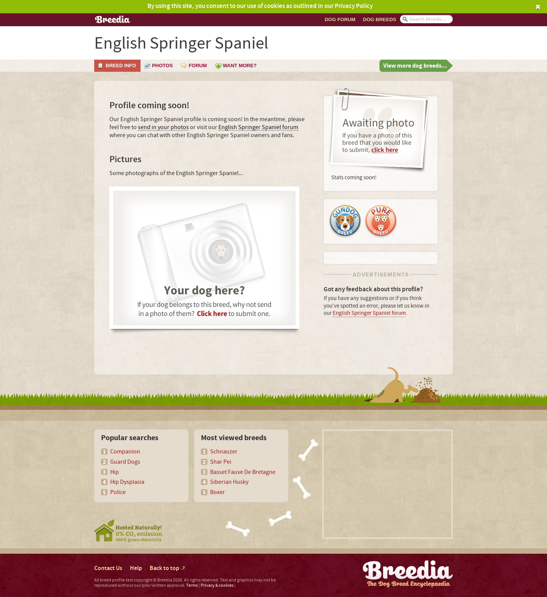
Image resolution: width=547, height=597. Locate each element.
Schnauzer (223, 451)
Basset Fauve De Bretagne (242, 472)
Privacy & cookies (217, 585)
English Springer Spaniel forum (258, 127)
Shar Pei (220, 462)
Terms (192, 585)
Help (136, 568)
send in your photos (163, 127)
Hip (114, 472)
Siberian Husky (229, 482)
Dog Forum (340, 19)
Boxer (217, 492)
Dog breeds (379, 19)
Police (118, 492)
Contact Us (108, 568)
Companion (125, 451)
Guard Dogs (125, 462)
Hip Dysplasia (127, 482)
